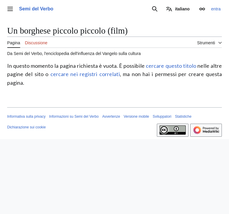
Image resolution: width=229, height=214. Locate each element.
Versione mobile (136, 116)
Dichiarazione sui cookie (26, 127)
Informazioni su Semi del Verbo (74, 116)
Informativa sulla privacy (26, 116)
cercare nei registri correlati (85, 74)
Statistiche (183, 116)
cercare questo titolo (171, 65)
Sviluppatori (162, 116)
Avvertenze (111, 116)
